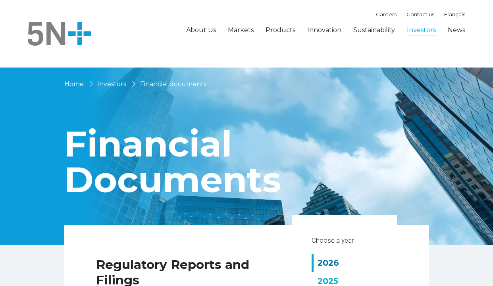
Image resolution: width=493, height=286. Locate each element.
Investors (111, 84)
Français (454, 14)
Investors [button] (421, 30)
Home (74, 84)
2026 (334, 274)
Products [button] (280, 30)
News (456, 30)
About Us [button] (201, 30)
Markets (241, 30)
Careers (386, 14)
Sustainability (374, 30)
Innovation (324, 30)
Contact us (420, 14)
